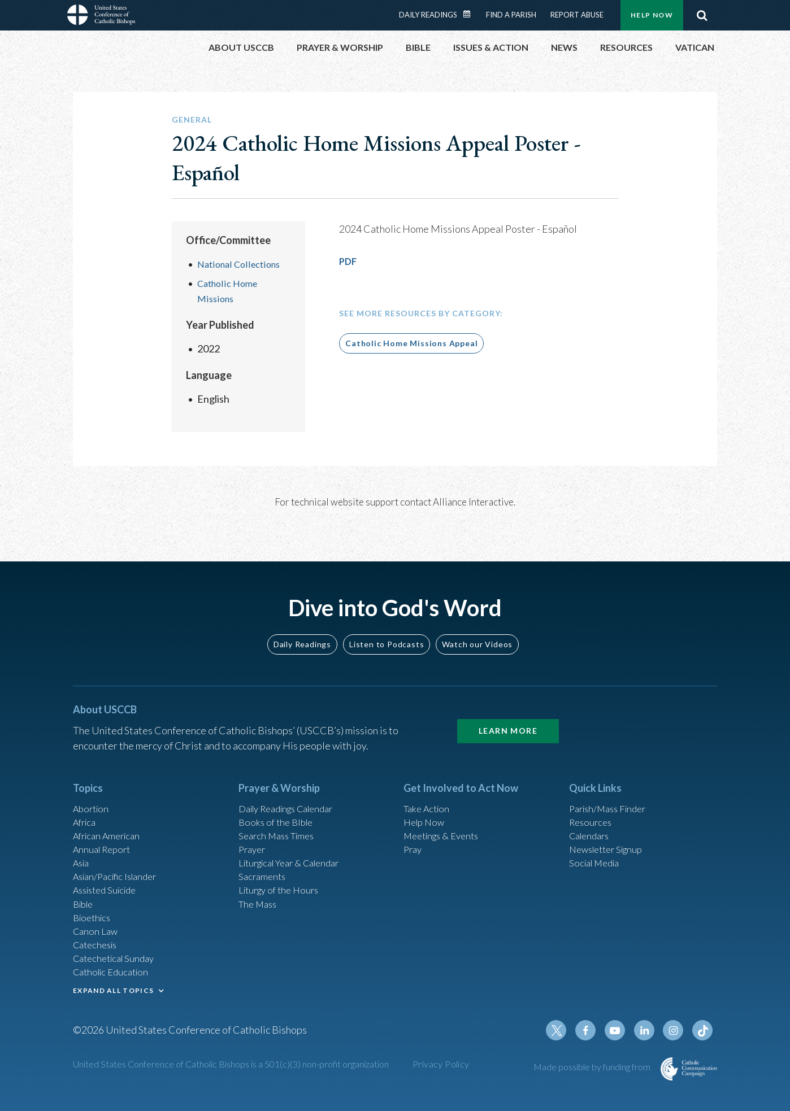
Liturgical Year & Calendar (296, 846)
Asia (82, 846)
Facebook (595, 1032)
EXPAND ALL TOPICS (113, 987)
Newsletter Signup (610, 831)
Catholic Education (114, 968)
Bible (85, 892)
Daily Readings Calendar (470, 14)
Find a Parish (511, 14)
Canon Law (96, 922)
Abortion (92, 785)
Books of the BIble (278, 800)
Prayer (253, 831)
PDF (348, 261)
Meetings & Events (445, 815)
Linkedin (649, 1032)
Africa (86, 800)
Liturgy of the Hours (282, 876)
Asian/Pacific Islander (120, 861)
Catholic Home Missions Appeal (411, 343)
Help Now (652, 15)
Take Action (428, 785)
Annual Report (104, 831)
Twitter (568, 1032)
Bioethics (94, 907)
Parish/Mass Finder (611, 785)
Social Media (597, 846)
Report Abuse (577, 14)
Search (701, 15)
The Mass (259, 892)
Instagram (676, 1032)
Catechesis (97, 937)
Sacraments (263, 861)
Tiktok (703, 1032)
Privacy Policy (441, 1066)
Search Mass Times (280, 815)
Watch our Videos (477, 620)
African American (110, 815)
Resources (592, 800)
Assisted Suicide (109, 876)
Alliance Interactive (473, 501)
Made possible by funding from (592, 1069)
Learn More (508, 707)
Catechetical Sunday (117, 953)
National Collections (242, 264)
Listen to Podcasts (386, 620)
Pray (413, 831)
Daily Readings (428, 14)
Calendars (591, 815)
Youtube (622, 1032)
